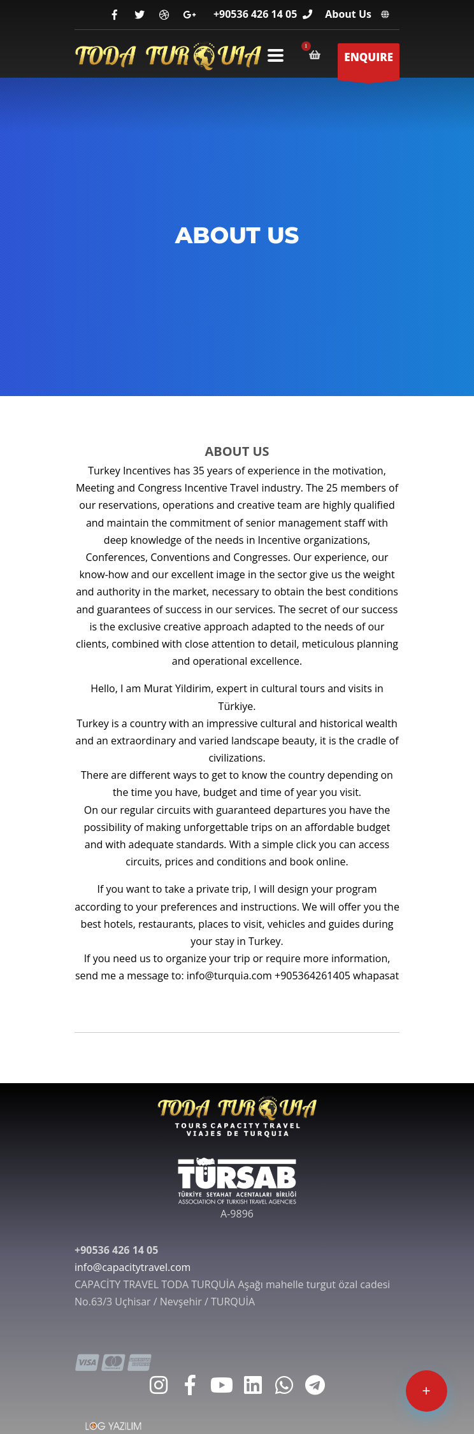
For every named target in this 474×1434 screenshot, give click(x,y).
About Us (348, 14)
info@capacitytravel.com (132, 1267)
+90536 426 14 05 (255, 14)
